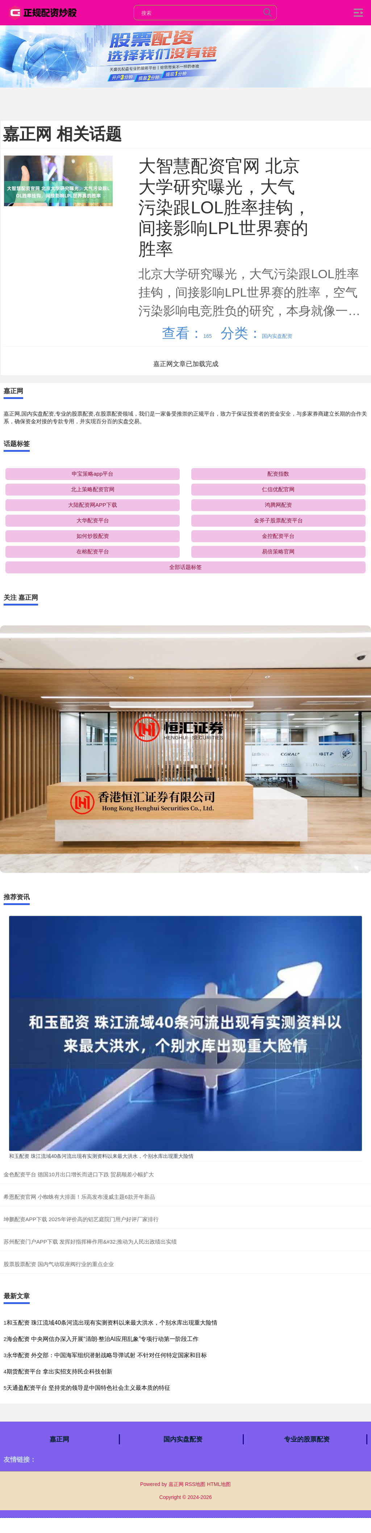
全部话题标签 (185, 567)
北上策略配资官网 (92, 489)
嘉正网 (59, 1439)
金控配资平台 (278, 536)
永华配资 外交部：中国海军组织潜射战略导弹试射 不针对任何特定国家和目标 (107, 1355)
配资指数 (278, 474)
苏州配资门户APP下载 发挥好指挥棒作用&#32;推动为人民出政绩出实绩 (90, 1242)
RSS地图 (195, 1484)
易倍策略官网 (278, 551)
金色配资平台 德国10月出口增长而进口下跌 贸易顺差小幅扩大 (79, 1174)
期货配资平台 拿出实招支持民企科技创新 (59, 1371)
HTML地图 (219, 1484)
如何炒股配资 (92, 536)
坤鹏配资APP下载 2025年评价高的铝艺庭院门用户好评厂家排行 (81, 1219)
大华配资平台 (92, 520)
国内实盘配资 (183, 1439)
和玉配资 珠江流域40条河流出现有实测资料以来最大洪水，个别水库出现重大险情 (101, 1156)
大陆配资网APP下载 (92, 505)
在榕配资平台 (92, 551)
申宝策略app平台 (92, 474)
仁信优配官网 (278, 489)
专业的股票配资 (307, 1439)
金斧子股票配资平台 (278, 520)
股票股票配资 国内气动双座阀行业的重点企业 (59, 1264)
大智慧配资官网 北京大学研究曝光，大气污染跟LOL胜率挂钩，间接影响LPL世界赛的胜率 (224, 207)
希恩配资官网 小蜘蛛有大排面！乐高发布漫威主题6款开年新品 (79, 1197)
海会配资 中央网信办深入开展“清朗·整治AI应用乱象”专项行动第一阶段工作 (103, 1339)
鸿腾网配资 (278, 505)
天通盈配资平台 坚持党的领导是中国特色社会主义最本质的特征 (88, 1388)
